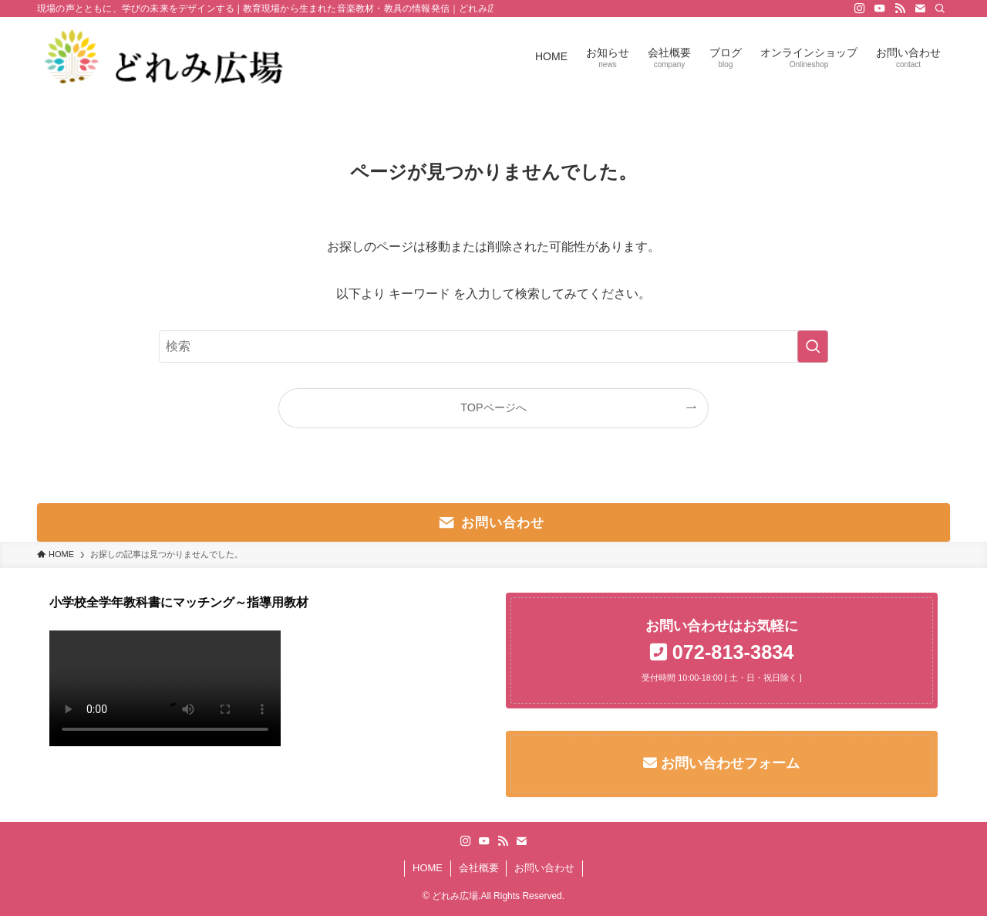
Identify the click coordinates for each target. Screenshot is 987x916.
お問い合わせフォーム (728, 763)
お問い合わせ (544, 868)
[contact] (920, 8)
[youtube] (880, 8)
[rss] (900, 8)
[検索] (940, 8)
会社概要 (479, 868)
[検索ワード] (493, 346)
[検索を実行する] (812, 346)
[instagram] (860, 8)
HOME (428, 868)
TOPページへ (493, 407)
